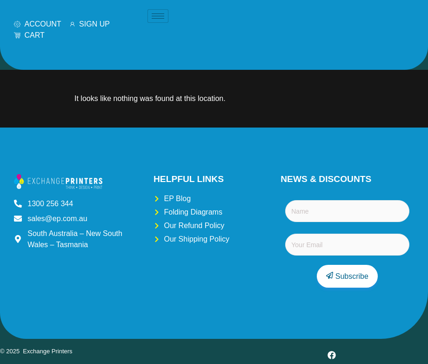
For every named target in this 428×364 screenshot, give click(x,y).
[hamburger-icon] (157, 16)
